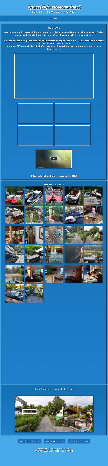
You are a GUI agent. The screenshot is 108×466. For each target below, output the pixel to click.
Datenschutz (64, 448)
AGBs (53, 448)
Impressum (42, 448)
